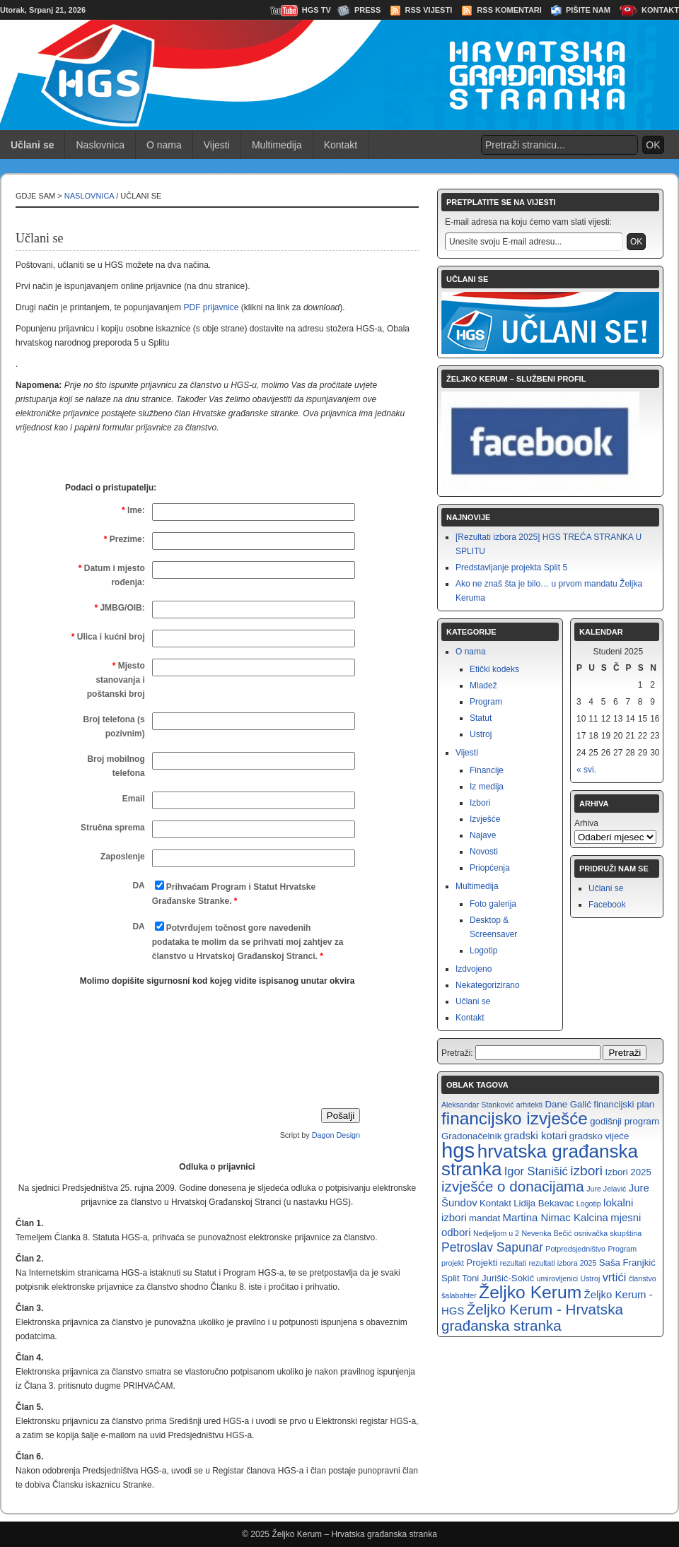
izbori (586, 1170)
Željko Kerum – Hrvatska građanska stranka (354, 1534)
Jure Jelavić (606, 1188)
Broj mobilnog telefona (115, 766)
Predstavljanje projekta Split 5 (511, 567)
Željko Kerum (530, 1292)
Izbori (480, 803)
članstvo (642, 1278)
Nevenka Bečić (546, 1233)
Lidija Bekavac (543, 1203)
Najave (483, 835)
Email (133, 799)
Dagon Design (336, 1135)
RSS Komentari (509, 10)
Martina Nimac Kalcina (555, 1217)
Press (367, 10)
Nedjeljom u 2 (496, 1233)
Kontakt (660, 10)
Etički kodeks (494, 669)
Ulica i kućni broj (108, 637)
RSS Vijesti (429, 10)
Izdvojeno (473, 969)
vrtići (615, 1277)
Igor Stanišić (536, 1171)
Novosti (484, 852)
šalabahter (459, 1295)
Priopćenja (490, 868)
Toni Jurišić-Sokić (498, 1278)
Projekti (481, 1262)
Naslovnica (100, 145)
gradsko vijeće (599, 1136)
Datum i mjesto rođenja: (112, 575)
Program (486, 702)
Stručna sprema (113, 828)
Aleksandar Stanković (477, 1104)
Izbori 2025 (628, 1172)
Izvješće (485, 819)
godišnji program (624, 1121)
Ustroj (481, 734)
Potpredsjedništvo (575, 1249)
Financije (487, 770)
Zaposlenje (122, 856)
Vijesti (217, 145)
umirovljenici (558, 1278)
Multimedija (277, 145)
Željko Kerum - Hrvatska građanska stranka (532, 1317)
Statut (481, 718)
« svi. (586, 770)
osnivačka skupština (608, 1233)
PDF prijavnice (210, 307)
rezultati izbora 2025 (562, 1263)
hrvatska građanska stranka (539, 1160)
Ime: (133, 510)
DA (138, 885)
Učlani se (472, 1001)
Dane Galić (568, 1104)
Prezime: (124, 539)
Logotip (483, 950)
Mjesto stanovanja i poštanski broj (116, 680)
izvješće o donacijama (512, 1186)
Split (450, 1278)
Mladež (483, 685)
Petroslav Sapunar (492, 1247)
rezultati (513, 1263)
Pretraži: (457, 1053)
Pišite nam (588, 10)
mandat (484, 1218)
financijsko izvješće (514, 1118)
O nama (164, 145)
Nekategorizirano (487, 985)
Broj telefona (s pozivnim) (113, 726)
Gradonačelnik (471, 1136)
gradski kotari (535, 1135)
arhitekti (529, 1104)
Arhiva (586, 823)
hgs (458, 1150)
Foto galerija (493, 904)
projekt (452, 1263)
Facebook (607, 905)
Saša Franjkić (627, 1262)
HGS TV (316, 10)
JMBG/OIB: (119, 608)
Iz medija (487, 787)
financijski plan (623, 1104)
